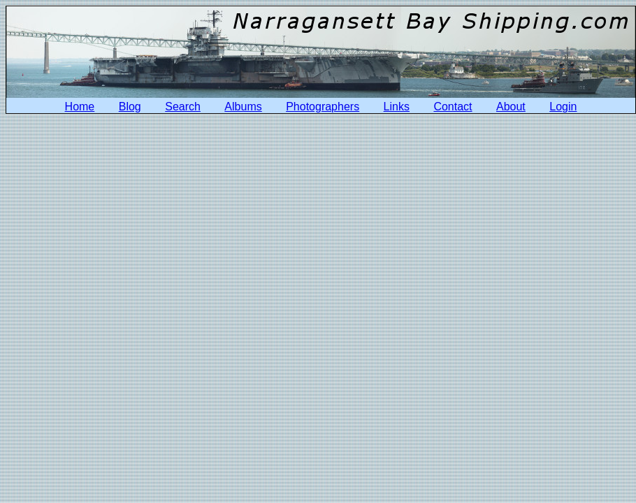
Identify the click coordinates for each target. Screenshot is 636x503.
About (511, 106)
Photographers (322, 106)
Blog (130, 106)
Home (80, 106)
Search (183, 106)
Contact (452, 106)
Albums (242, 106)
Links (397, 106)
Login (563, 106)
